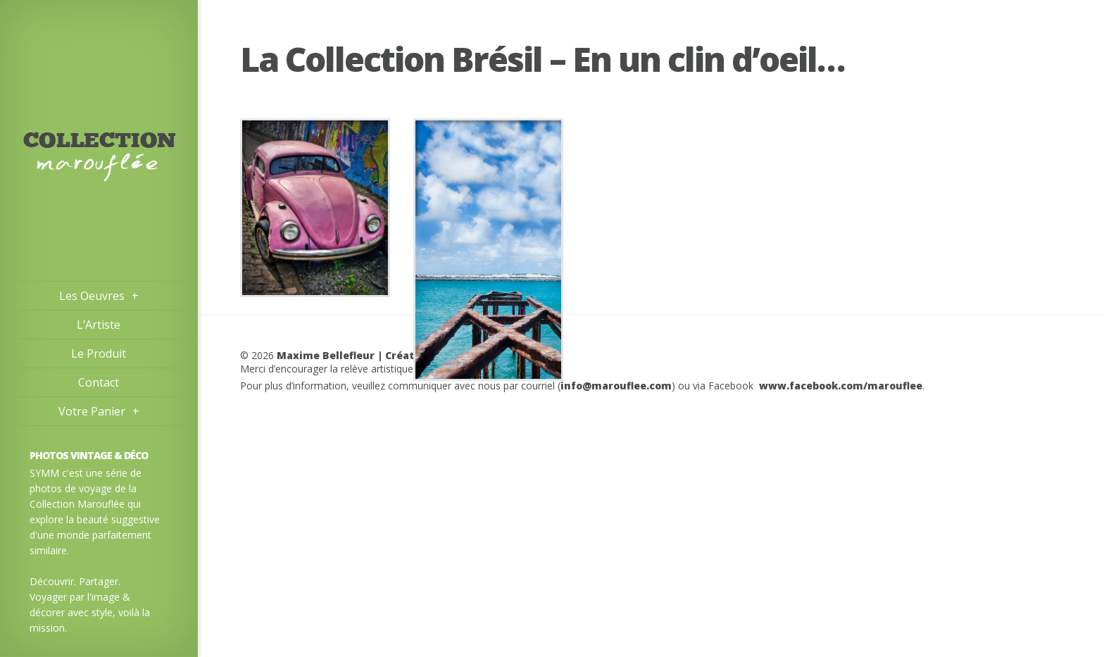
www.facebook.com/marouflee (840, 385)
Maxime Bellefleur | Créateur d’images (380, 355)
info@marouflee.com (616, 385)
